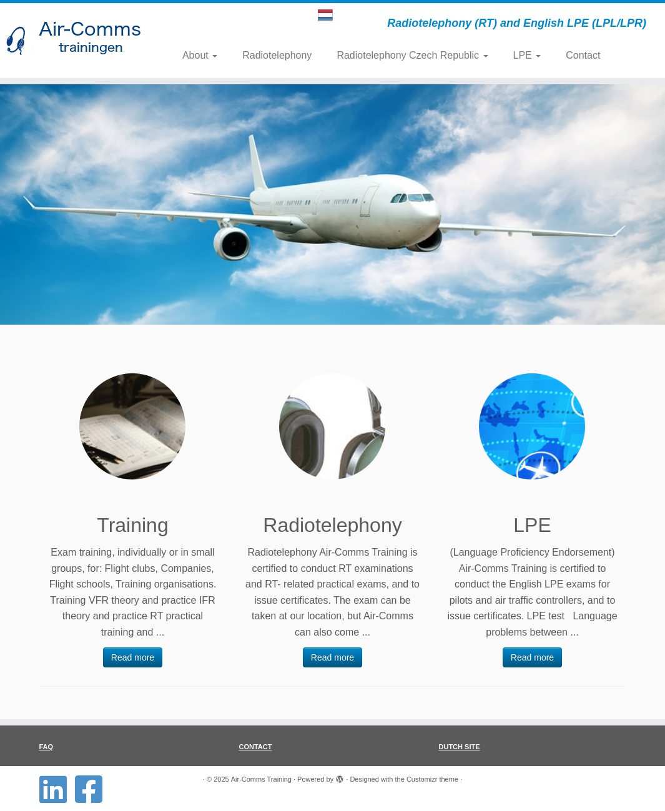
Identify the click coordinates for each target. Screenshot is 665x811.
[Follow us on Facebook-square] (93, 789)
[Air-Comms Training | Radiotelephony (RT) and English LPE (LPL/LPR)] (77, 40)
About (199, 55)
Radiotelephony (277, 55)
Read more (132, 657)
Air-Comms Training (261, 779)
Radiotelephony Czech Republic (412, 55)
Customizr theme (432, 779)
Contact (583, 55)
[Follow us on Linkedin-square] (57, 789)
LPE (527, 55)
